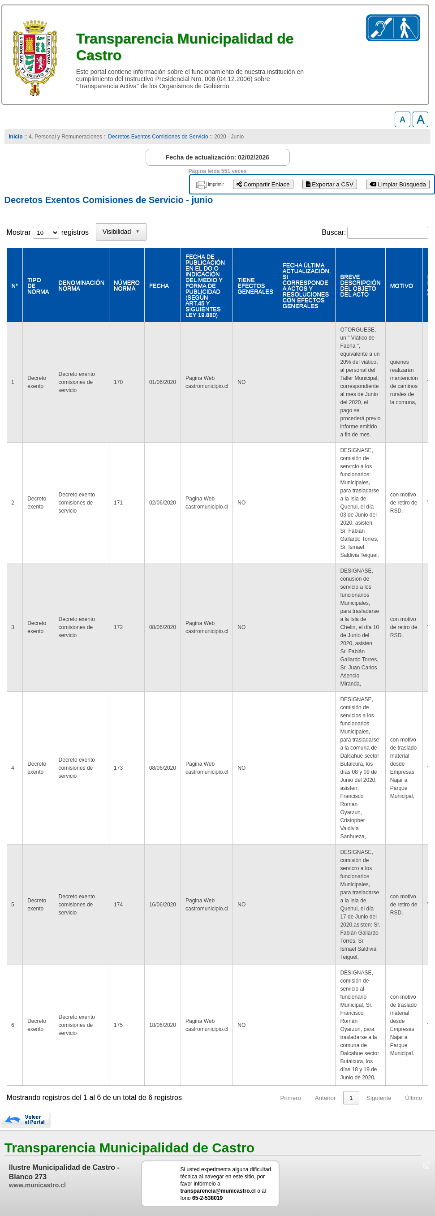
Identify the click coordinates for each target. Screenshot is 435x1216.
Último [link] (413, 1098)
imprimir (216, 184)
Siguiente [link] (379, 1098)
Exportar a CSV (329, 184)
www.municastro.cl (37, 1185)
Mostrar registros (48, 232)
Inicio (15, 137)
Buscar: (334, 232)
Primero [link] (290, 1098)
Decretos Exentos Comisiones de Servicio (158, 137)
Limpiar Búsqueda (398, 184)
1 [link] (351, 1098)
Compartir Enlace (263, 184)
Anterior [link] (325, 1098)
